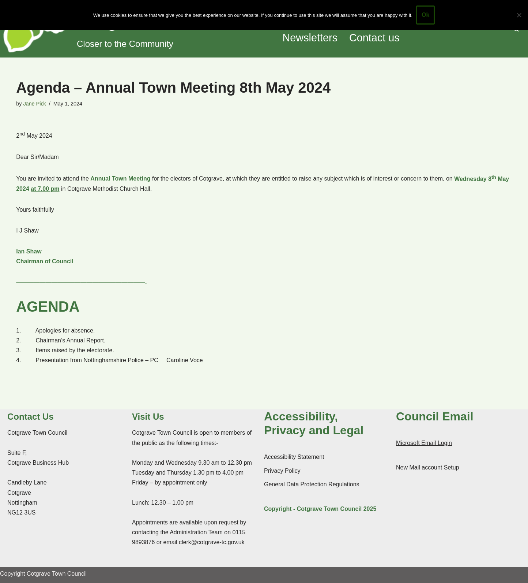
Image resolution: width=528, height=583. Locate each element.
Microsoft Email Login (424, 443)
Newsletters (310, 38)
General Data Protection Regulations (311, 484)
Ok (425, 15)
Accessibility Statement (294, 457)
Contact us (374, 38)
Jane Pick (34, 104)
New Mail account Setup (427, 467)
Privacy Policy (282, 471)
